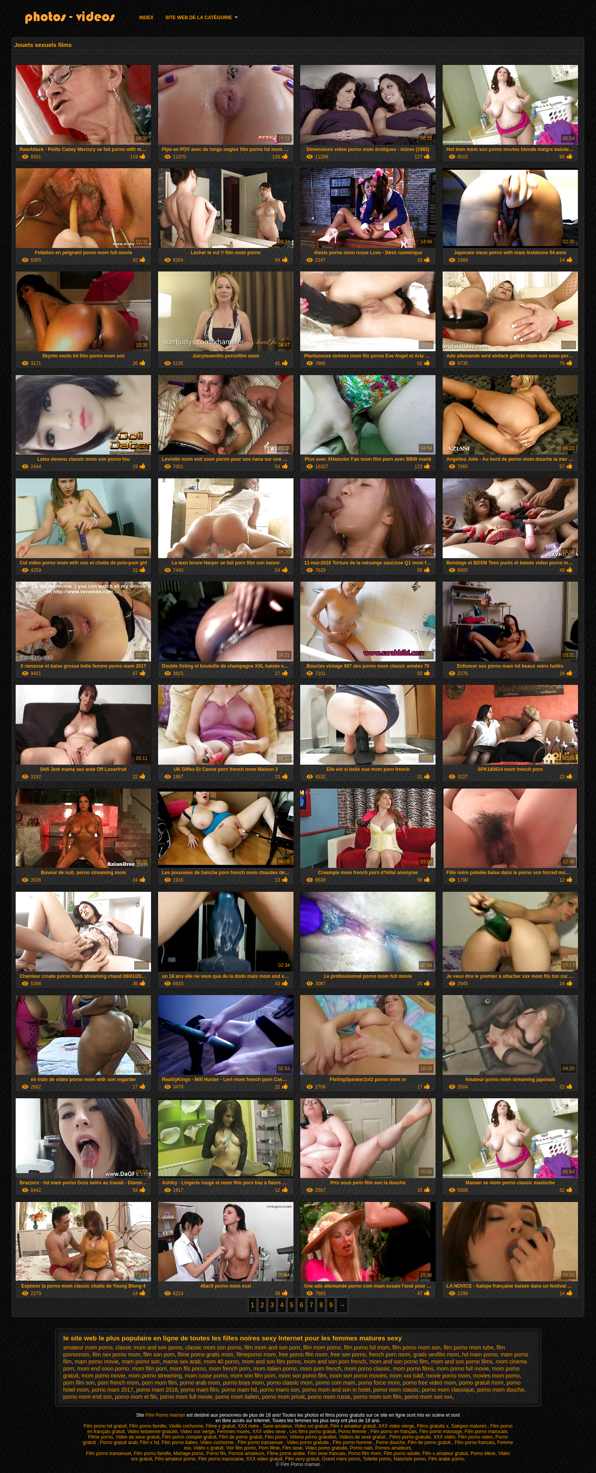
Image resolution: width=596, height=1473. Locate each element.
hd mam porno (479, 1354)
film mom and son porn (272, 1347)
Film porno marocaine (220, 1459)
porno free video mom (429, 1383)
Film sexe (292, 1448)
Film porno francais (475, 1442)
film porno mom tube (468, 1347)
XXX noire (249, 1426)
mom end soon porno (103, 1368)
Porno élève (482, 1453)
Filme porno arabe (286, 1453)
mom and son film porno (271, 1361)
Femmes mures (233, 1431)
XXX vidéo (445, 1437)
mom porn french (320, 1368)
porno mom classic (396, 1390)
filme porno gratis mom (205, 1354)
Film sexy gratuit (302, 1459)
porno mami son (279, 1390)
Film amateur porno (175, 1459)
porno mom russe (329, 1397)
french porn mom (390, 1354)
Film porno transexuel (261, 1442)
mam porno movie (97, 1361)
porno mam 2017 (112, 1390)
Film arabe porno (446, 1459)
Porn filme (269, 1448)
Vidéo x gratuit (208, 1448)
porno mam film (199, 1390)
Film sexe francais (327, 1453)
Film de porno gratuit (240, 1437)
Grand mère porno (341, 1459)
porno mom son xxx (428, 1397)
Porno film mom (364, 1453)
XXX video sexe (269, 1431)
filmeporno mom (255, 1354)
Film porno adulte (402, 1453)
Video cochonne (217, 1442)
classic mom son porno (213, 1347)
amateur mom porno (88, 1347)
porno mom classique (448, 1390)
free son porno (348, 1354)
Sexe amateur (277, 1426)
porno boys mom (243, 1383)
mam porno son (141, 1361)
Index (146, 17)
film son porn (159, 1354)
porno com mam (335, 1383)
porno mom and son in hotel (336, 1390)
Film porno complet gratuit (189, 1437)
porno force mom (379, 1383)
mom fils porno (188, 1368)
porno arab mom (200, 1383)
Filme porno (100, 1437)
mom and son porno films (462, 1361)
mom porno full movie (462, 1368)
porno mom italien (237, 1397)
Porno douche (390, 1442)
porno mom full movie (186, 1397)
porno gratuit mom (481, 1383)
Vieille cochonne (186, 1426)
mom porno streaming (155, 1375)
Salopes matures (469, 1426)
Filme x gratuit (220, 1426)
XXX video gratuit (264, 1459)
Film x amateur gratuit (353, 1426)
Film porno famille (147, 1426)
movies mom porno (496, 1375)
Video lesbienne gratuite (152, 1431)
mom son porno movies (358, 1375)
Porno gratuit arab (118, 1442)
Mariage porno (188, 1453)
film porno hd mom (366, 1347)
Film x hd (149, 1442)
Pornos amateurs (393, 1448)
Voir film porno (241, 1448)
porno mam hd (239, 1390)
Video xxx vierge (197, 1431)
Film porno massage (441, 1431)
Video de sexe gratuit (137, 1437)
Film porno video (475, 1437)
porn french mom (118, 1383)
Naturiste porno (410, 1459)
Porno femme (352, 1431)
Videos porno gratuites (313, 1437)
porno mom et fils (136, 1397)
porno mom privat (283, 1397)
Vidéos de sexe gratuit (363, 1437)
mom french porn (229, 1368)
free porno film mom (303, 1354)
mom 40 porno (221, 1361)
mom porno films (413, 1368)
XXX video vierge (396, 1426)
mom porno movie (103, 1375)
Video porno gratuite (308, 1442)
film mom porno (322, 1347)
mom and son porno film (398, 1361)
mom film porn (149, 1368)
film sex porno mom (116, 1354)
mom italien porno (275, 1368)
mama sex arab (181, 1361)
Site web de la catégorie (198, 17)
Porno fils (216, 1453)
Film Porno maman (166, 1415)
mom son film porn (252, 1375)
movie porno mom (448, 1375)
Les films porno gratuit (313, 1431)
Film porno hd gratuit (104, 1426)
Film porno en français (393, 1431)
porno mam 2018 (157, 1390)
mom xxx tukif (406, 1375)
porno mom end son (87, 1397)
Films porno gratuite (410, 1437)
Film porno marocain (486, 1431)
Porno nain (361, 1448)
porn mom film (159, 1383)
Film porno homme (353, 1442)
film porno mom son (417, 1347)
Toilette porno (377, 1459)
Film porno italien (179, 1442)
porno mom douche (500, 1390)
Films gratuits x (432, 1426)
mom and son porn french (335, 1361)
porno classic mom (290, 1383)
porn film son (79, 1383)
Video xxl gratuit (311, 1426)
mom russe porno (206, 1375)
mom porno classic (367, 1368)
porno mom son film (377, 1397)
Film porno (276, 1437)
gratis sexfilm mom (436, 1354)
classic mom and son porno (148, 1347)
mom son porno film (303, 1375)
